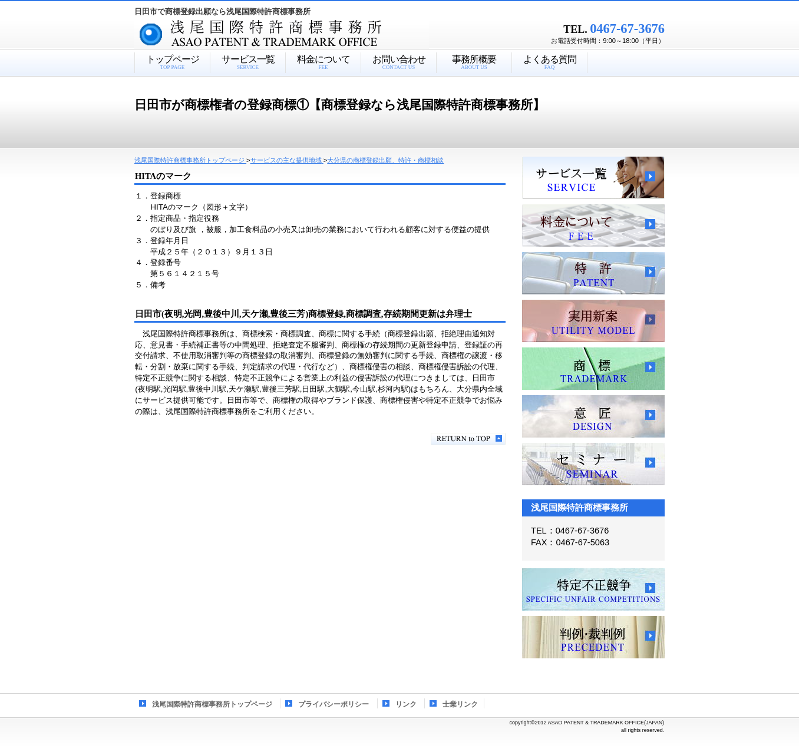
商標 (593, 368)
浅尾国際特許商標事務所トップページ (212, 704)
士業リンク (460, 704)
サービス (593, 178)
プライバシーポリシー (333, 704)
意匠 (593, 416)
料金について (593, 225)
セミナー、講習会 (593, 464)
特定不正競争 (593, 589)
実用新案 (593, 321)
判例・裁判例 (593, 637)
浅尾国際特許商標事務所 (302, 34)
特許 (593, 273)
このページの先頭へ (468, 439)
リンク (406, 704)
